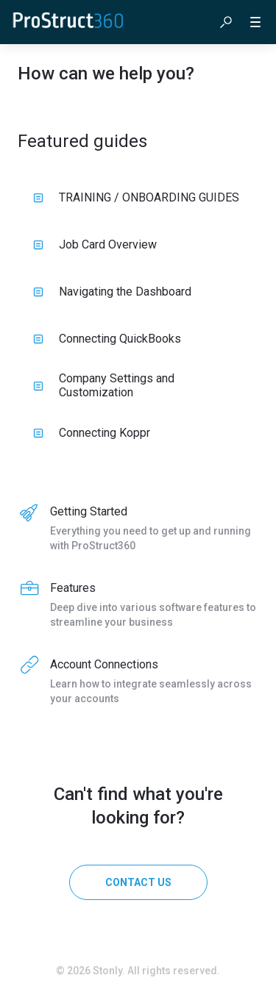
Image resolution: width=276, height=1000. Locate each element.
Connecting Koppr (91, 433)
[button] (226, 22)
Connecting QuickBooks (107, 339)
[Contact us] (138, 882)
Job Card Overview (95, 244)
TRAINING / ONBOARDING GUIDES (136, 197)
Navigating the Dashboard (112, 292)
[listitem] (138, 529)
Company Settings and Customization (103, 385)
